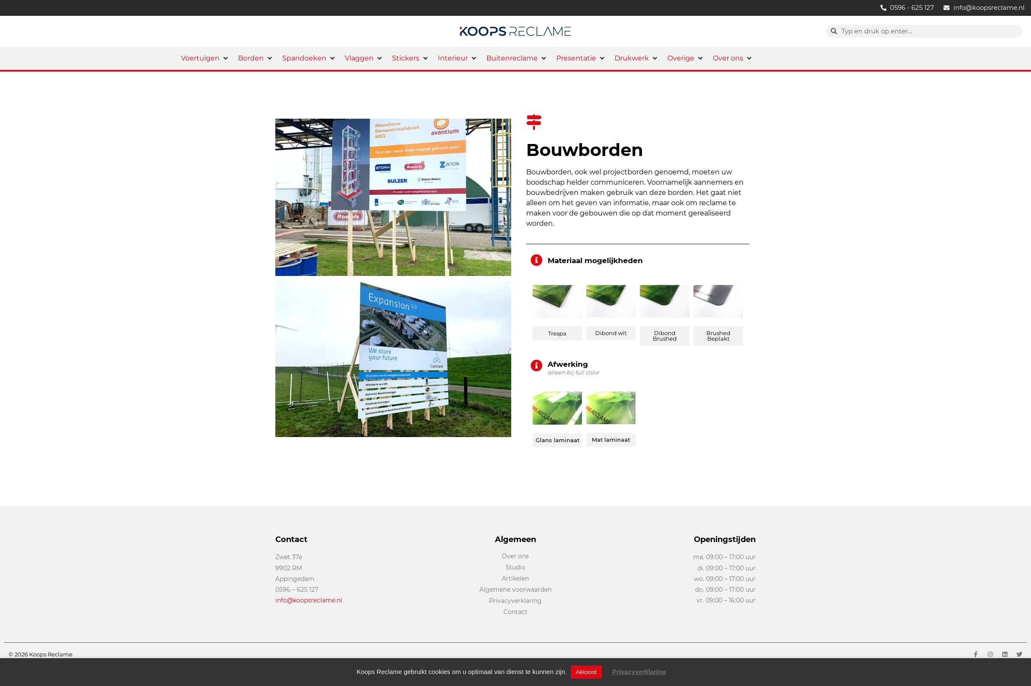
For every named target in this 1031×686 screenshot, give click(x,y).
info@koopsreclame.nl (308, 600)
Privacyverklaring (639, 671)
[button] (205, 58)
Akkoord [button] (586, 672)
